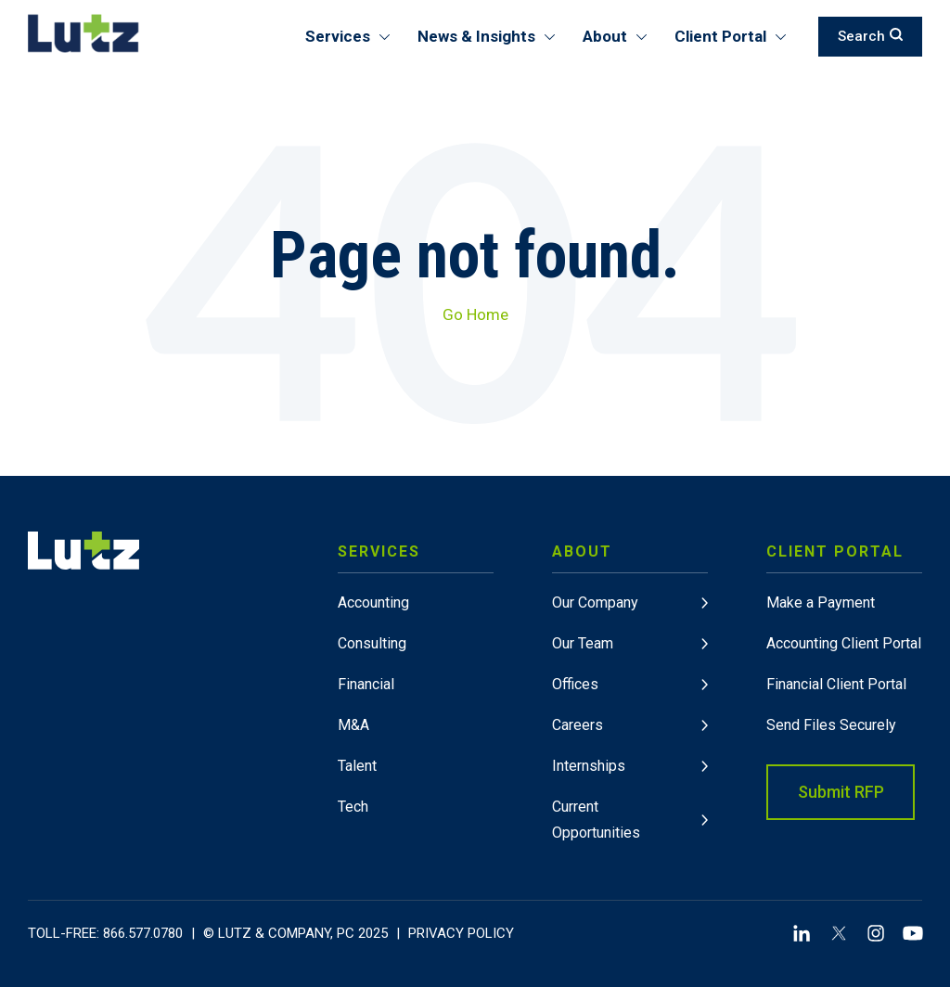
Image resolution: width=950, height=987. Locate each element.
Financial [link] (366, 684)
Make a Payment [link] (820, 602)
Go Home (475, 314)
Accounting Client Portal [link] (843, 643)
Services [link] (379, 551)
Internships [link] (588, 766)
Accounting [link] (373, 602)
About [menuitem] (605, 36)
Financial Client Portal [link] (836, 684)
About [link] (582, 551)
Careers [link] (577, 725)
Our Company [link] (595, 602)
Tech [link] (353, 806)
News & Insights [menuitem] (476, 36)
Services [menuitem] (337, 36)
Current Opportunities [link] (596, 819)
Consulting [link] (372, 643)
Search (870, 36)
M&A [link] (353, 725)
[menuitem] (416, 689)
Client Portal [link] (835, 551)
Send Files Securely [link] (831, 725)
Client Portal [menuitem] (720, 36)
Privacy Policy (461, 933)
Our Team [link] (582, 643)
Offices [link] (575, 684)
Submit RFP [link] (841, 791)
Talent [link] (357, 766)
